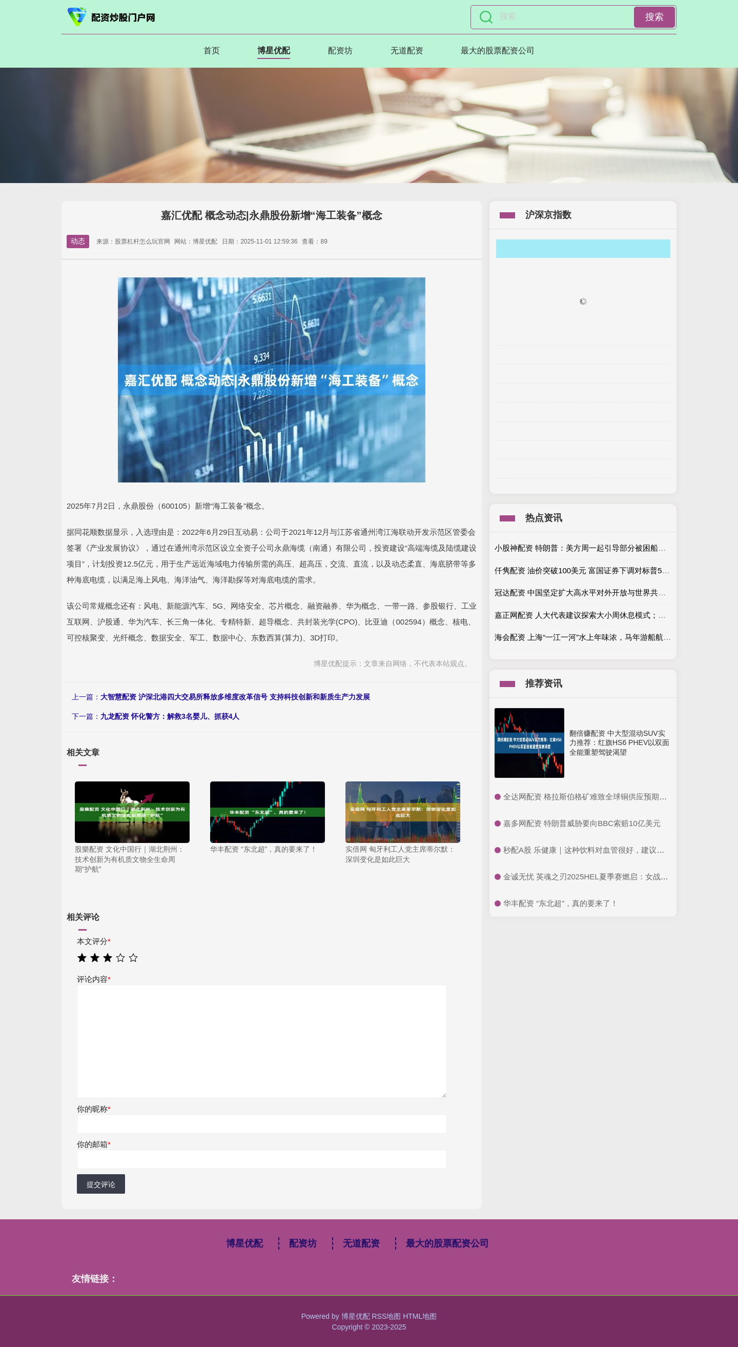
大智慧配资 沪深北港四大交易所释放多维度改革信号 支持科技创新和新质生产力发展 (235, 697)
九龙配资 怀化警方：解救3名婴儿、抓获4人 (169, 716)
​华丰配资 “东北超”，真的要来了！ (560, 903)
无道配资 (407, 50)
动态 (78, 241)
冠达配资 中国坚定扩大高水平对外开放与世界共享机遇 (588, 592)
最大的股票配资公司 (498, 50)
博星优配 (273, 50)
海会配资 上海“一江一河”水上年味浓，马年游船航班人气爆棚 (598, 637)
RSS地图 (386, 1316)
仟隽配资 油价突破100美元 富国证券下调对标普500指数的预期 (602, 570)
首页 (211, 50)
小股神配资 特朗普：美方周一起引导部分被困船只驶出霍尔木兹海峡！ (615, 548)
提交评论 (101, 1184)
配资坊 (340, 50)
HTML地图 (420, 1316)
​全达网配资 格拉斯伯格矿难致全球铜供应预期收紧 (588, 796)
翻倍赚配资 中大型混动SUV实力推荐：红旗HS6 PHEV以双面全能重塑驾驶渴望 (619, 742)
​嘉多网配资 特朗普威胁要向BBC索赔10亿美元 (582, 823)
